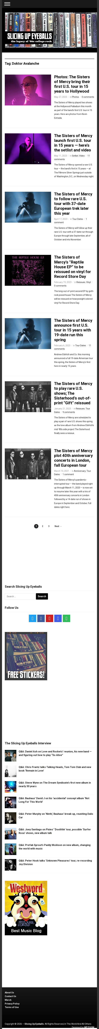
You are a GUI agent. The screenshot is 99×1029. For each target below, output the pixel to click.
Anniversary (80, 471)
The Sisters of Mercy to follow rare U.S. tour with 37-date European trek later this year (73, 204)
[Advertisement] (49, 553)
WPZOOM (89, 1027)
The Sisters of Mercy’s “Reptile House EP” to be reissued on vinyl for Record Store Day (72, 267)
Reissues (80, 282)
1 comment (68, 474)
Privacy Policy (12, 1003)
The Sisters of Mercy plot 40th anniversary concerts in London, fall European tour (73, 458)
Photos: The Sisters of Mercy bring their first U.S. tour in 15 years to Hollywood (72, 84)
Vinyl (88, 282)
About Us (9, 992)
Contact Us (10, 996)
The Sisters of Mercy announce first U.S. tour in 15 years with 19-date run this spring (73, 330)
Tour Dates (77, 219)
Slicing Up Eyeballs (34, 1024)
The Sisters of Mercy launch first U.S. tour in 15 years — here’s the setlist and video (73, 143)
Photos (75, 97)
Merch (8, 1000)
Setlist (75, 156)
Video (82, 156)
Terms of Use (12, 1007)
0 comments (88, 97)
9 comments (69, 412)
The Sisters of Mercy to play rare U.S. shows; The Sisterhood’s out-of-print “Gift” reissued (73, 393)
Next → (58, 526)
